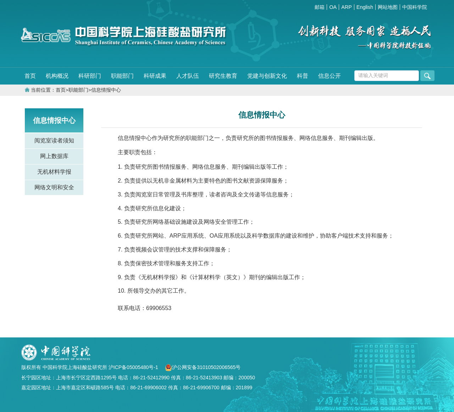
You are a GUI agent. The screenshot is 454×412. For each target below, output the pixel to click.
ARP (346, 7)
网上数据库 (54, 156)
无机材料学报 (54, 172)
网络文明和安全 (54, 187)
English (364, 7)
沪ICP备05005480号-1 (134, 367)
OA (333, 7)
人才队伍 (187, 76)
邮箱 (320, 7)
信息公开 (329, 76)
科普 (302, 76)
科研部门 (89, 76)
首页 (30, 76)
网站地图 (388, 7)
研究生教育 (223, 76)
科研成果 (155, 76)
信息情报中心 (106, 90)
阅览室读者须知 (54, 140)
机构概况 (57, 76)
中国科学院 (414, 7)
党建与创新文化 (267, 76)
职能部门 (122, 76)
